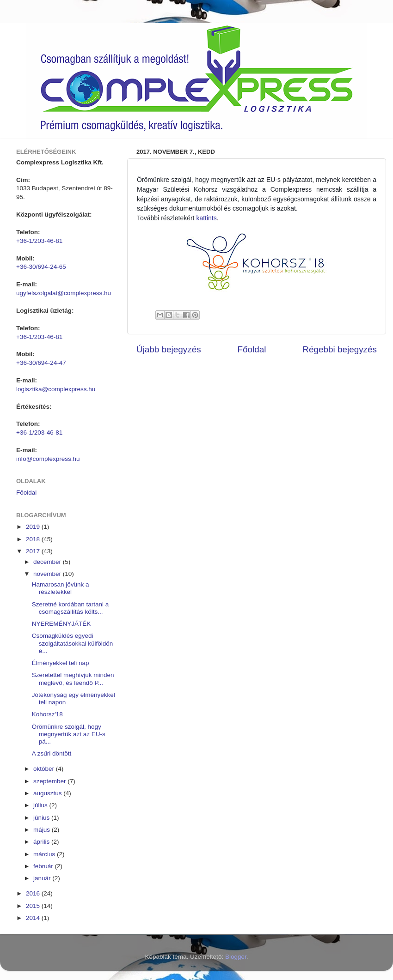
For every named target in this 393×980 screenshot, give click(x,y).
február (44, 866)
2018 (34, 539)
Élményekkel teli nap (60, 662)
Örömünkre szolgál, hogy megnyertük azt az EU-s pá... (68, 734)
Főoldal (252, 349)
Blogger (235, 956)
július (41, 805)
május (42, 829)
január (42, 878)
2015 (34, 905)
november (48, 573)
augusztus (48, 793)
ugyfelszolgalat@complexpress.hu (63, 293)
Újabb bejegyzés (168, 349)
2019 (34, 526)
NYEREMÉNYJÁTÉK (61, 623)
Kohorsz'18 (47, 714)
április (42, 841)
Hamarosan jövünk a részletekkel (60, 588)
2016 (34, 893)
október (44, 768)
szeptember (50, 781)
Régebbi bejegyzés (339, 349)
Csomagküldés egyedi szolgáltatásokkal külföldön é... (72, 643)
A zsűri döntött (52, 753)
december (48, 561)
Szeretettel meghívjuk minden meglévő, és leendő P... (73, 678)
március (45, 854)
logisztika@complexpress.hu (55, 389)
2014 (34, 917)
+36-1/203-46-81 (39, 240)
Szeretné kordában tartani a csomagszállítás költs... (70, 608)
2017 (34, 551)
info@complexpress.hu (48, 458)
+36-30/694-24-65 (41, 266)
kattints (206, 218)
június (42, 817)
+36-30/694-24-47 (41, 362)
